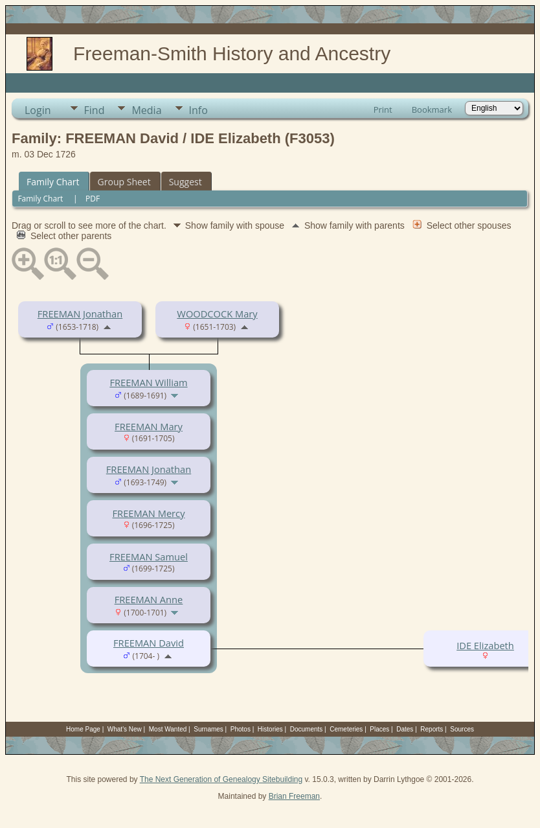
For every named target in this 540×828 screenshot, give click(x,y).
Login (38, 110)
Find (94, 110)
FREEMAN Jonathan (80, 313)
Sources (462, 729)
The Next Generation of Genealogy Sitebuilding (221, 779)
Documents (306, 729)
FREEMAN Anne (149, 599)
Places (379, 729)
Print (383, 109)
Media (146, 110)
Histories (270, 729)
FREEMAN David (148, 642)
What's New (124, 729)
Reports (431, 729)
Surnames (208, 729)
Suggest (185, 182)
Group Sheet (124, 182)
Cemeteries (346, 729)
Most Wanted (168, 729)
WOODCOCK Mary (217, 313)
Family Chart (53, 182)
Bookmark (432, 109)
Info (198, 110)
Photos (241, 729)
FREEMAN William (148, 382)
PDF (92, 198)
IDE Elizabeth (485, 645)
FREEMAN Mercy (149, 513)
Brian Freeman (294, 796)
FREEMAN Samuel (148, 556)
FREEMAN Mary (149, 426)
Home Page (83, 729)
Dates (404, 729)
